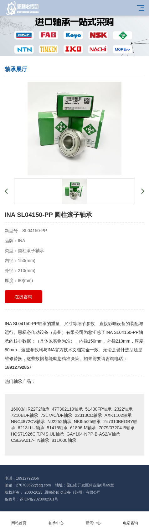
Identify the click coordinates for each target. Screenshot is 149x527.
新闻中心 (93, 519)
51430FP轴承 (98, 409)
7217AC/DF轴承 (56, 415)
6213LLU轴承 (31, 427)
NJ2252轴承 (59, 421)
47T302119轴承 (67, 409)
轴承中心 (55, 519)
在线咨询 (23, 296)
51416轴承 (57, 427)
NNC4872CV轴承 (28, 421)
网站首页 (18, 519)
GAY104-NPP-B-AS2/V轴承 (93, 434)
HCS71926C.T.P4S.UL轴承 (37, 434)
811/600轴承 (64, 440)
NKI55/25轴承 (87, 421)
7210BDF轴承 (24, 415)
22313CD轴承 (88, 415)
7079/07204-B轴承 (117, 427)
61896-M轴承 (83, 427)
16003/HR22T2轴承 (30, 409)
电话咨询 (130, 519)
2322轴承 (123, 409)
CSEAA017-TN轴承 (30, 440)
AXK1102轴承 (118, 415)
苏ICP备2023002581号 (39, 499)
